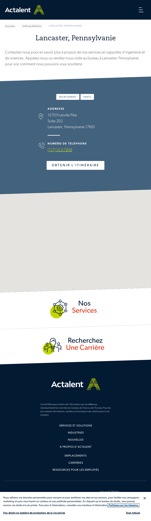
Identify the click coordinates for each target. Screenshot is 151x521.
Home (24, 10)
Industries (76, 432)
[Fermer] (144, 498)
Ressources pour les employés (75, 470)
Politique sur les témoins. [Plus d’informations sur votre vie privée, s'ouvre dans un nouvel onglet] (123, 505)
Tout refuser (133, 513)
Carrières (75, 462)
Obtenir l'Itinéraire (75, 165)
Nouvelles (76, 439)
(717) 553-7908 (60, 150)
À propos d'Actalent (76, 447)
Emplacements (76, 455)
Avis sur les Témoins (109, 491)
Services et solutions (75, 425)
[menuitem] (76, 427)
